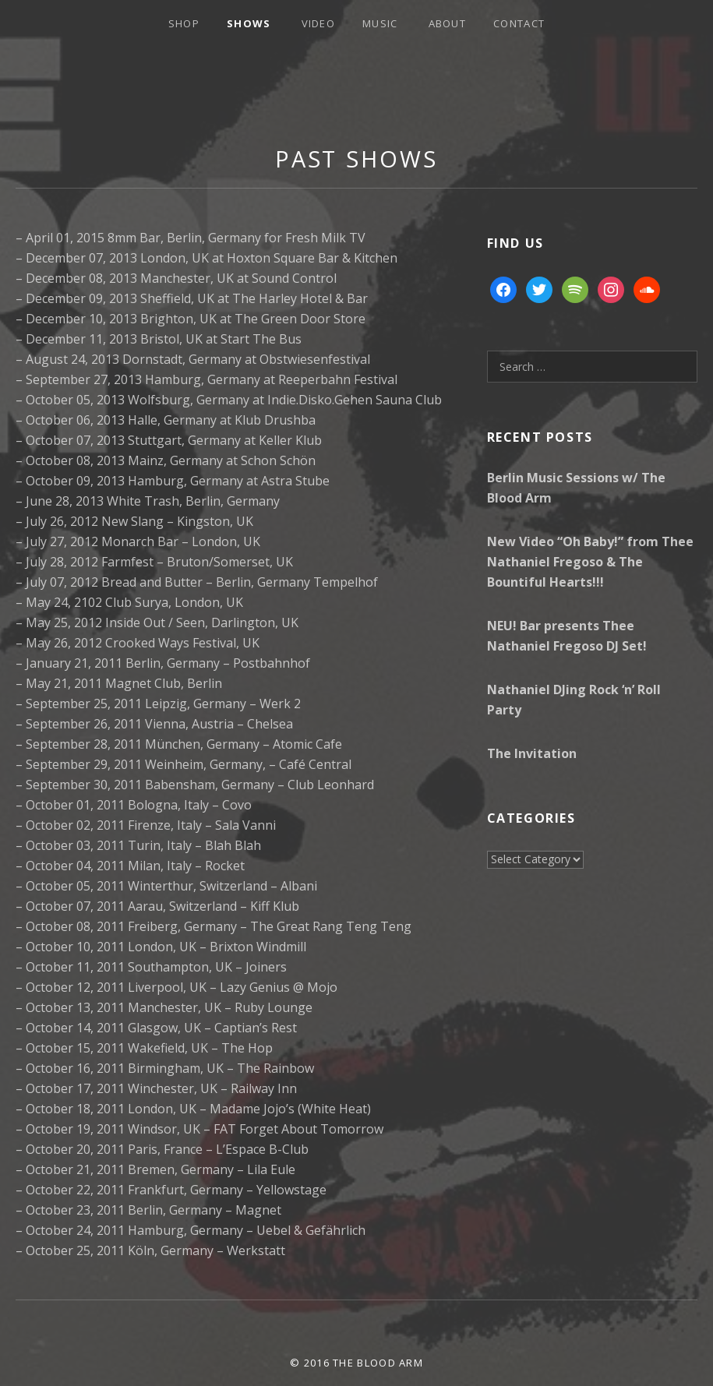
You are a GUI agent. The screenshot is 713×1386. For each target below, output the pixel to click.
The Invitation (532, 753)
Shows (249, 23)
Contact (519, 23)
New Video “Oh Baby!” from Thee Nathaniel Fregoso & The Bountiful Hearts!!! (590, 562)
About (448, 23)
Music (380, 23)
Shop (183, 23)
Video (319, 23)
